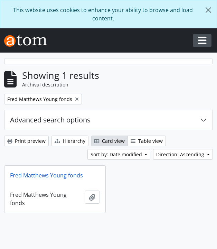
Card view (109, 141)
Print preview (26, 141)
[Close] (208, 10)
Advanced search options (50, 119)
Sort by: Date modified (117, 154)
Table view (147, 141)
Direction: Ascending (181, 154)
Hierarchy (70, 141)
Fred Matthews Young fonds (46, 175)
